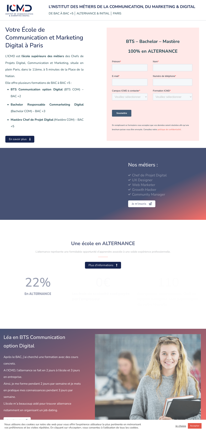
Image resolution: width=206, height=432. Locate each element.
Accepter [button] (194, 425)
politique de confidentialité (169, 129)
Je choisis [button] (180, 426)
